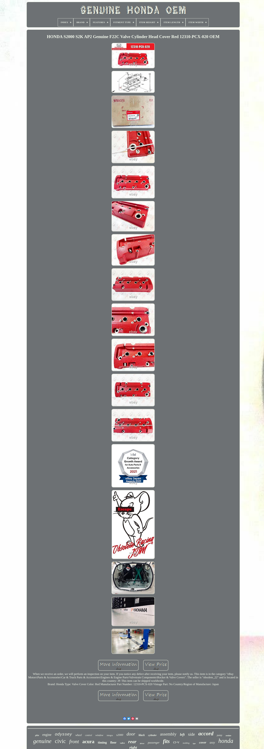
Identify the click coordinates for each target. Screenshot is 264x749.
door (131, 734)
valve (122, 743)
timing (102, 742)
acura (88, 741)
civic (60, 741)
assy (212, 742)
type (194, 743)
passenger (153, 742)
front (74, 741)
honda (225, 741)
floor (113, 742)
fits (166, 741)
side (191, 734)
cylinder (152, 735)
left (182, 734)
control (88, 735)
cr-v (176, 742)
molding (186, 743)
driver (142, 743)
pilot (37, 735)
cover (202, 742)
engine (46, 735)
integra (110, 735)
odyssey (63, 734)
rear (132, 741)
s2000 (119, 735)
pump (219, 735)
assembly (168, 734)
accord (205, 733)
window (99, 735)
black (142, 735)
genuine (42, 741)
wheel (78, 735)
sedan (228, 736)
